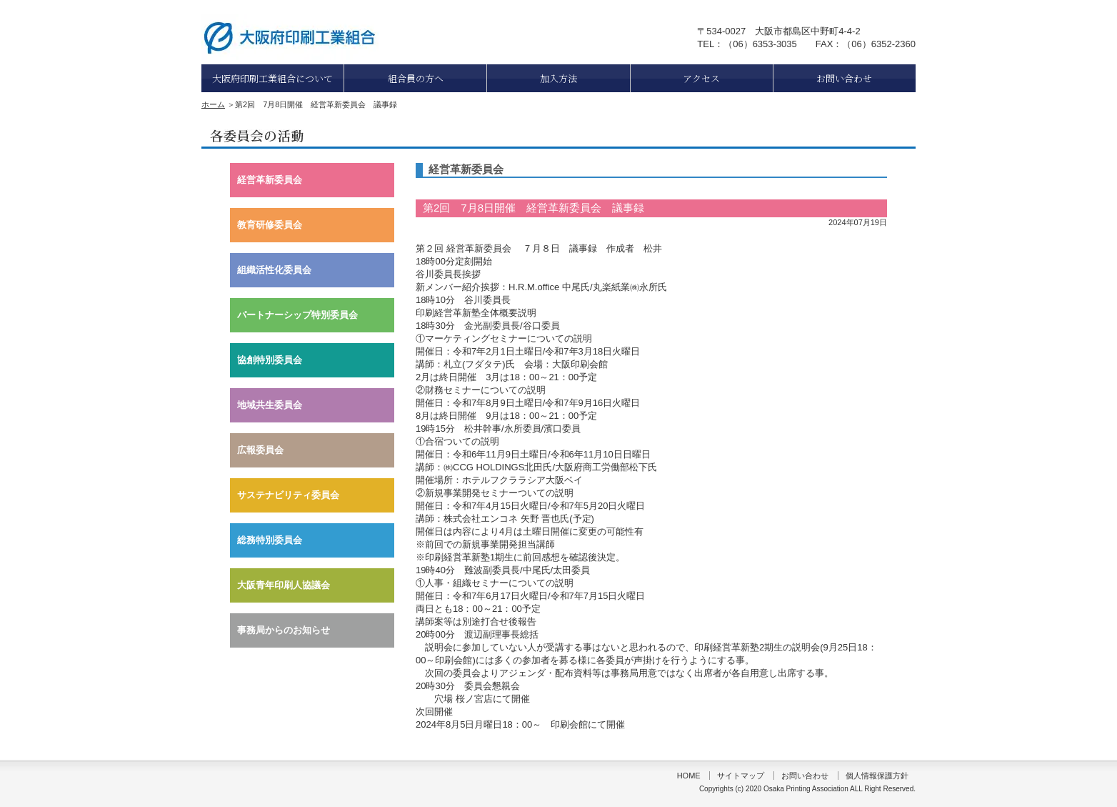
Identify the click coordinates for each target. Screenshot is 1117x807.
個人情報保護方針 (877, 775)
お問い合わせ (844, 78)
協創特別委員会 (269, 360)
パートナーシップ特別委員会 (297, 315)
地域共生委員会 (269, 405)
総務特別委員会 (269, 540)
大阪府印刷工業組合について (272, 78)
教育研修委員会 (269, 224)
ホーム (213, 104)
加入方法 (558, 78)
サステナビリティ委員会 (288, 495)
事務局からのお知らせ (283, 630)
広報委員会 (260, 450)
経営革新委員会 (269, 179)
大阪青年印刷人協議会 (283, 585)
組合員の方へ (416, 78)
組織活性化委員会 (274, 269)
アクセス (701, 78)
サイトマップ (740, 775)
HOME (689, 775)
